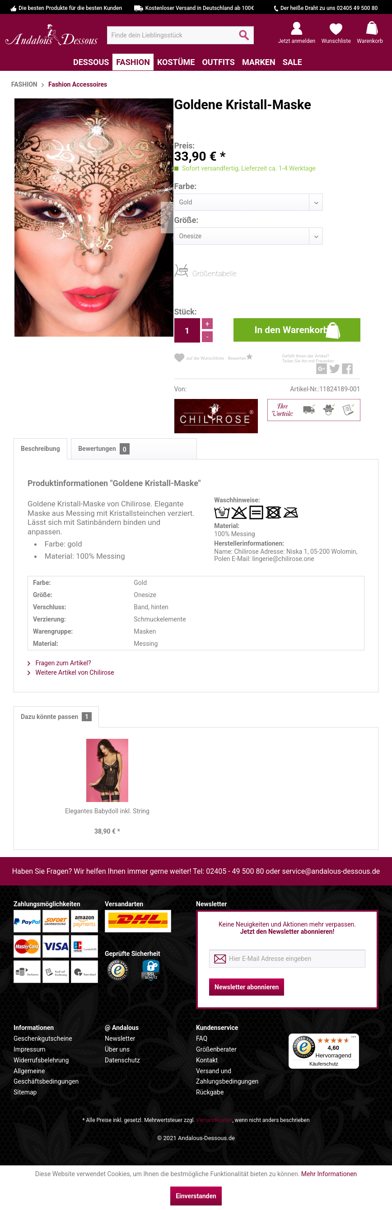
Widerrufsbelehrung (41, 1060)
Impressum (29, 1049)
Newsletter (120, 1038)
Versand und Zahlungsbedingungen (227, 1076)
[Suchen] (244, 39)
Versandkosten (214, 1120)
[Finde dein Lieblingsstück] (180, 35)
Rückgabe (210, 1092)
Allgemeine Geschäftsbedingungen (46, 1076)
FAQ (201, 1038)
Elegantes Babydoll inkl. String (107, 811)
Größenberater (216, 1049)
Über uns (117, 1049)
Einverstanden (196, 1196)
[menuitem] (180, 35)
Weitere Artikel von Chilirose (71, 672)
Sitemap (25, 1092)
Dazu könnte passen (56, 717)
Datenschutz (122, 1060)
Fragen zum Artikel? (59, 663)
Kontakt (207, 1060)
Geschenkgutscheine (43, 1038)
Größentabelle (195, 273)
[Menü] (353, 1039)
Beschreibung (40, 448)
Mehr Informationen (329, 1174)
